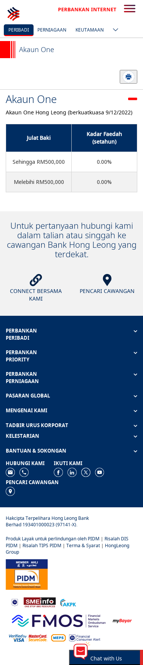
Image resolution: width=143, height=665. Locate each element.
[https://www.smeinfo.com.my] (40, 601)
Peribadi (18, 30)
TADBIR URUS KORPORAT (37, 425)
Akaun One (31, 99)
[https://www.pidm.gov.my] (27, 573)
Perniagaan (51, 30)
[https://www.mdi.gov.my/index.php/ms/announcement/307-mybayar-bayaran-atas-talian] (122, 620)
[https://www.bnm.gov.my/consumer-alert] (84, 637)
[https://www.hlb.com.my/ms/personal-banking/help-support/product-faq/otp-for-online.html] (28, 637)
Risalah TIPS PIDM (41, 545)
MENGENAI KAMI (26, 410)
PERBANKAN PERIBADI (21, 334)
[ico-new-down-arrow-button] (114, 30)
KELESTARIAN (22, 435)
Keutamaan (90, 30)
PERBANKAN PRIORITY (21, 356)
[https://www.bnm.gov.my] (15, 601)
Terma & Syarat (83, 545)
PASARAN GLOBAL (28, 395)
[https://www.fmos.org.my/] (59, 620)
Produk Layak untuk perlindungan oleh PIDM (53, 538)
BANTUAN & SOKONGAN (36, 450)
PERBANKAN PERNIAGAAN (22, 377)
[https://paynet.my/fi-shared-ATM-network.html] (58, 637)
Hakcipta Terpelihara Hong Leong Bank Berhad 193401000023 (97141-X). (47, 521)
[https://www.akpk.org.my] (68, 601)
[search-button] (129, 9)
